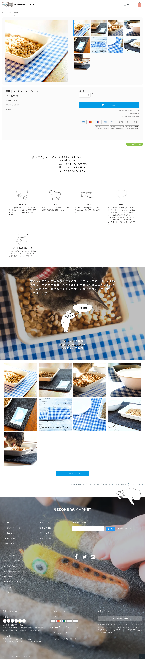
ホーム (4, 12)
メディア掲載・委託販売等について (18, 570)
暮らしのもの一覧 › (122, 484)
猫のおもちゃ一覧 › (79, 484)
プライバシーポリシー (12, 565)
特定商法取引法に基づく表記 (15, 560)
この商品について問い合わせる (129, 111)
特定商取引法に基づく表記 (130, 117)
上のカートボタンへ (72, 473)
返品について (134, 114)
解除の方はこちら (125, 528)
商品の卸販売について (12, 575)
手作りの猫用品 (14, 12)
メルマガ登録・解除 (12, 555)
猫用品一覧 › (107, 484)
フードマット (13, 15)
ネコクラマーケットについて (15, 581)
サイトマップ (9, 591)
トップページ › (136, 484)
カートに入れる (109, 105)
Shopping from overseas (17, 586)
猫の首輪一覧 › (94, 484)
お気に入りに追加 (12, 105)
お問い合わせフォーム (120, 618)
